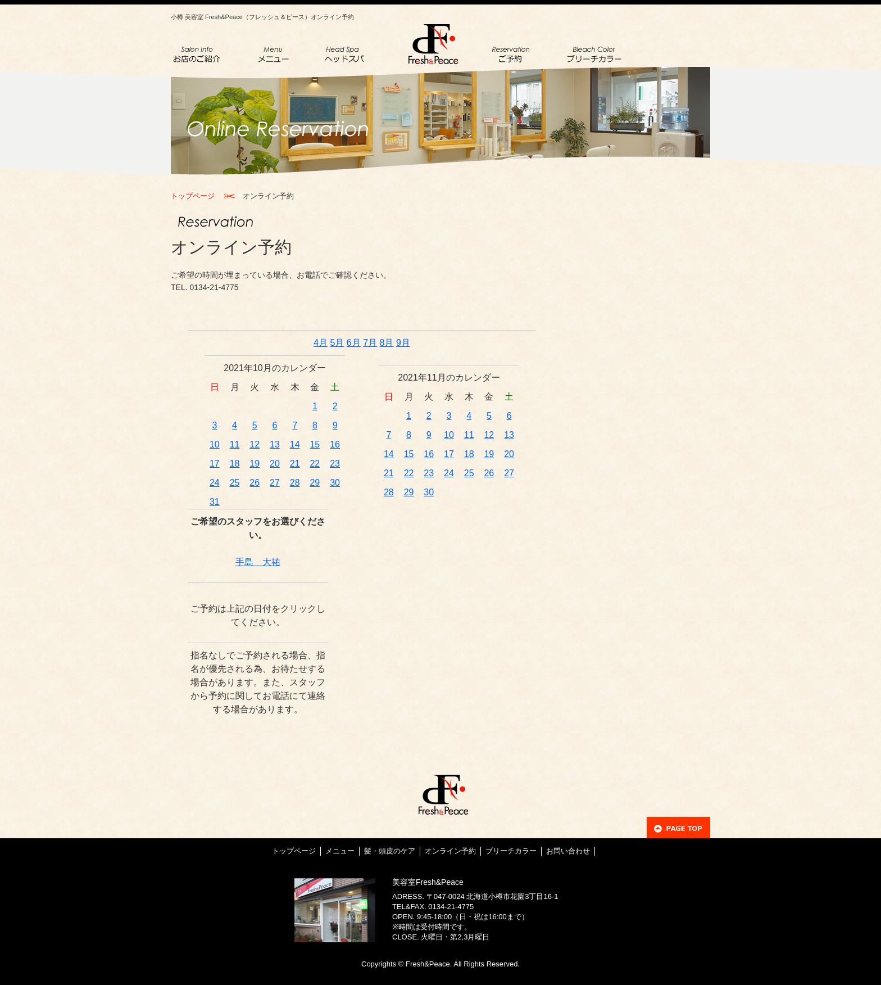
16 (335, 444)
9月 (403, 342)
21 (295, 463)
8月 (387, 342)
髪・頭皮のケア (389, 851)
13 (275, 444)
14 (295, 444)
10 (215, 444)
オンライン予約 (450, 851)
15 (315, 444)
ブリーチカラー (511, 851)
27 (275, 482)
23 (335, 463)
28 (295, 482)
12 (254, 444)
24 (215, 482)
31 (215, 502)
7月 (370, 342)
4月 (321, 342)
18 (235, 463)
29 (315, 482)
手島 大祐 (257, 562)
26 (254, 482)
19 (254, 463)
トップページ (193, 196)
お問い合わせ (568, 851)
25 (235, 482)
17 (215, 463)
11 (235, 444)
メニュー (340, 851)
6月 (354, 342)
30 (335, 482)
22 (315, 463)
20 (275, 463)
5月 (337, 342)
